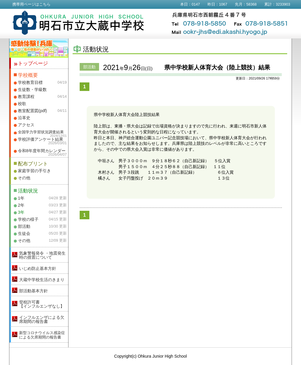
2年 (21, 205)
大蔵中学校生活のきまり (41, 279)
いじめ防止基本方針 (37, 268)
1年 (21, 198)
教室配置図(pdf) (32, 110)
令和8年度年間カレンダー (42, 150)
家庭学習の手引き (34, 170)
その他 (24, 177)
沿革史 (24, 117)
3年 (21, 212)
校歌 (22, 103)
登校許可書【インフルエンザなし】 (41, 304)
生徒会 (24, 233)
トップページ (33, 63)
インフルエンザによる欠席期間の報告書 (41, 319)
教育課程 (26, 96)
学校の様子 (28, 219)
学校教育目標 (30, 82)
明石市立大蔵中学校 (78, 22)
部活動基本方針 (33, 290)
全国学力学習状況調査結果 (41, 132)
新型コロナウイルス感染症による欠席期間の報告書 (42, 335)
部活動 (24, 226)
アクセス (26, 124)
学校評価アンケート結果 (40, 139)
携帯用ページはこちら (31, 4)
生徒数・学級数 (32, 89)
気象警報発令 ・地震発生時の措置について (42, 255)
